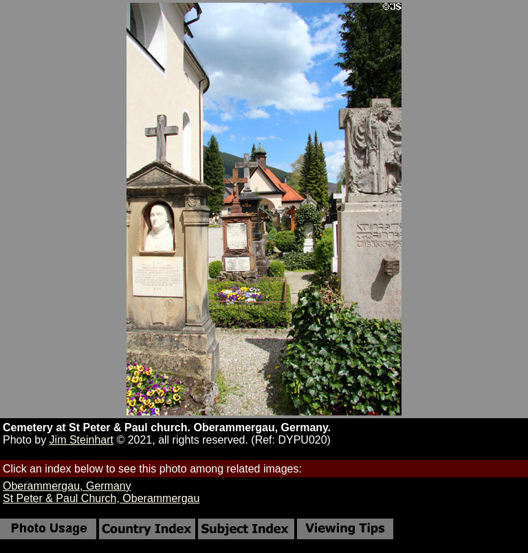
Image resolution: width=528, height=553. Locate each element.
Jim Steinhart (81, 440)
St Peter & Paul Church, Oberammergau (101, 498)
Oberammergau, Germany (67, 486)
